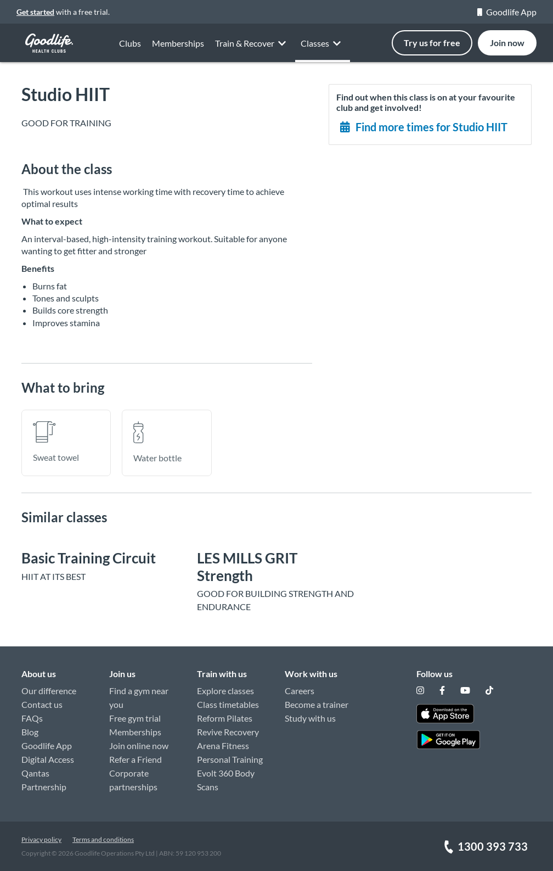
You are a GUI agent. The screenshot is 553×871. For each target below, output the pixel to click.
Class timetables (228, 704)
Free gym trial (135, 718)
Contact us (42, 704)
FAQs (32, 718)
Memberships (135, 732)
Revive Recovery (228, 732)
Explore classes (225, 690)
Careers (299, 690)
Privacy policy (41, 839)
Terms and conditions (103, 839)
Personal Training (230, 759)
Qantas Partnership (43, 780)
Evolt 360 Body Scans (226, 780)
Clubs (130, 53)
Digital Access (47, 759)
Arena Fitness (223, 745)
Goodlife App (507, 12)
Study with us (310, 718)
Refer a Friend (135, 759)
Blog (29, 732)
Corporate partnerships (133, 780)
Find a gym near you (138, 697)
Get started (35, 11)
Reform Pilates (224, 718)
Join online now (138, 745)
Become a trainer (316, 704)
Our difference (48, 690)
